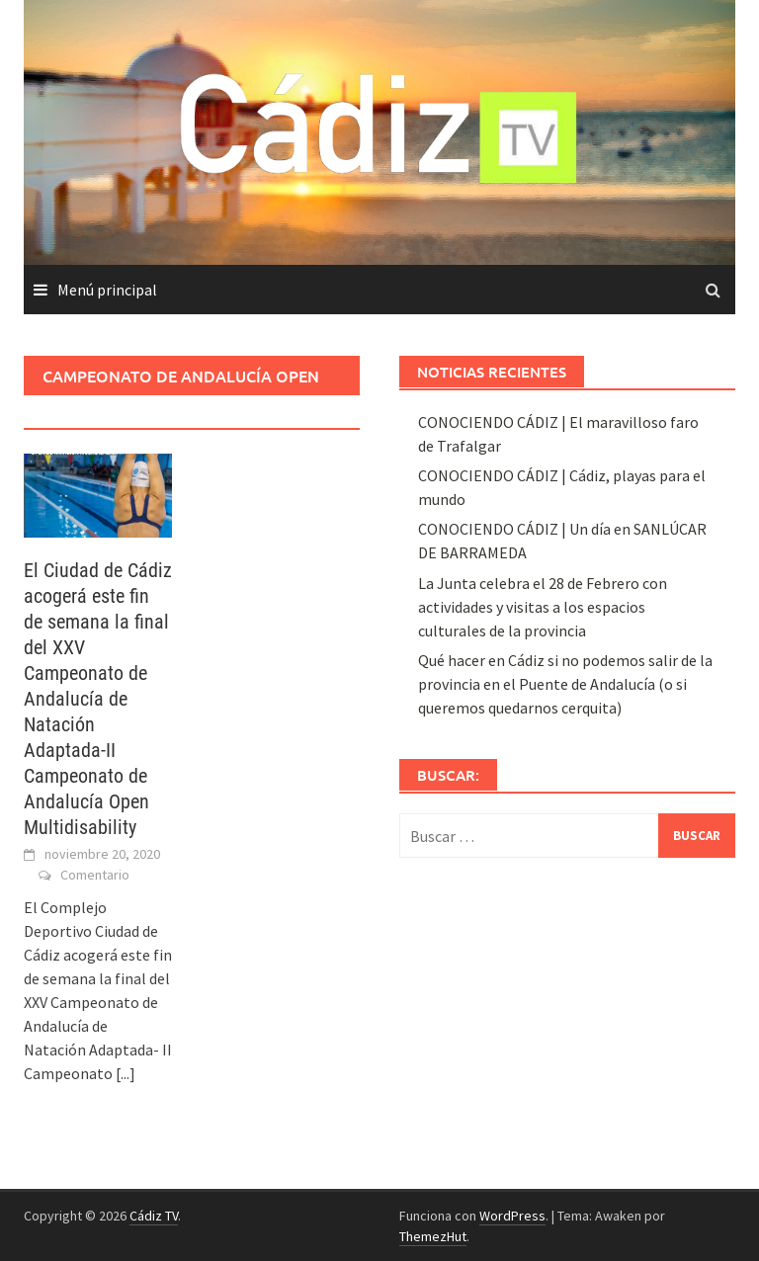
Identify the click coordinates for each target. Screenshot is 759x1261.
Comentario (94, 874)
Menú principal (107, 289)
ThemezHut (432, 1236)
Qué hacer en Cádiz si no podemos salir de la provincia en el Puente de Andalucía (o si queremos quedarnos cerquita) (565, 683)
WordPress (512, 1215)
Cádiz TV (153, 1215)
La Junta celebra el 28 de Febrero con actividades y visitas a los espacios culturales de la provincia (542, 606)
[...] (125, 1073)
